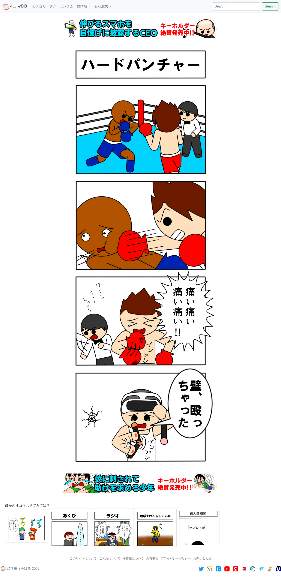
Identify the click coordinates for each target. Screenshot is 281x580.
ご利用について (110, 558)
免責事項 (152, 558)
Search (270, 6)
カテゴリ (39, 6)
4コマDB (15, 7)
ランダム (66, 6)
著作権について (134, 558)
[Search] (236, 6)
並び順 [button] (82, 6)
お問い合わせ (202, 558)
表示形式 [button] (101, 6)
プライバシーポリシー (176, 558)
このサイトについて (84, 558)
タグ (52, 6)
